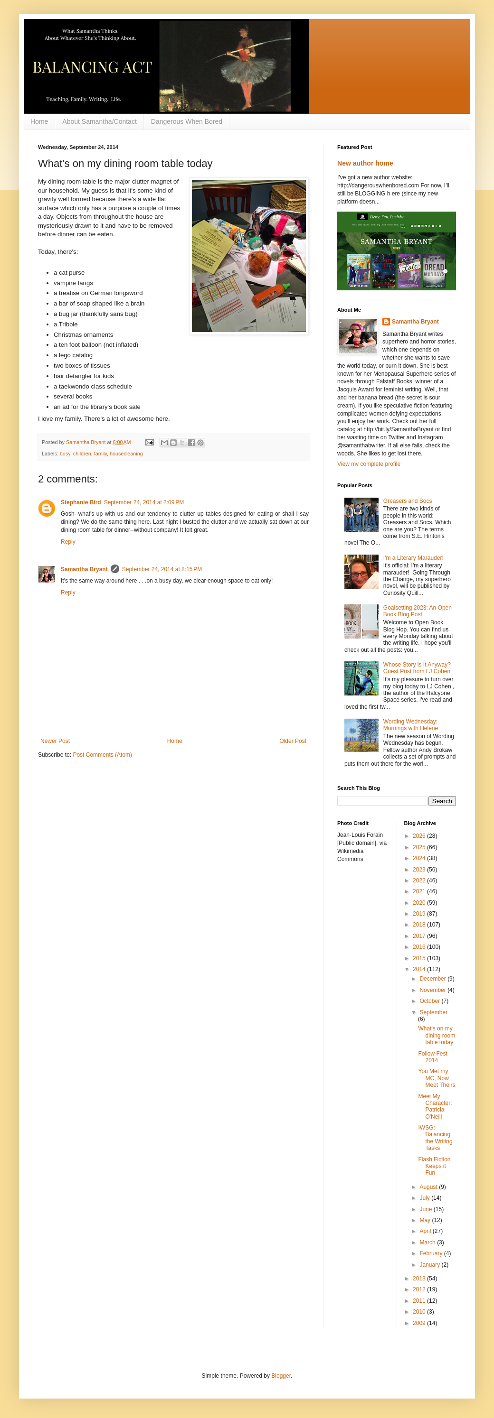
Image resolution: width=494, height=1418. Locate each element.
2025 (420, 847)
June (426, 1209)
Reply (68, 541)
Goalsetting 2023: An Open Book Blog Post (417, 611)
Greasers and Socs (407, 501)
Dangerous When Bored (186, 121)
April (425, 1231)
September (433, 1012)
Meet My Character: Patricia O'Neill (435, 1106)
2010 (420, 1311)
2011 (420, 1301)
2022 (420, 880)
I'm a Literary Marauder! (413, 558)
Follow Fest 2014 (432, 1057)
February (431, 1253)
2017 (420, 936)
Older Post (292, 741)
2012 (420, 1289)
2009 (420, 1323)
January (430, 1264)
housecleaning (126, 453)
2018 (420, 924)
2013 (420, 1278)
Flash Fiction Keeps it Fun (434, 1166)
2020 (420, 902)
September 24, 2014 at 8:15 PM (162, 569)
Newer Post (55, 741)
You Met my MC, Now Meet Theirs (436, 1078)
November (433, 990)
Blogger (281, 1375)
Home (39, 121)
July (425, 1198)
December (433, 978)
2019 (420, 913)
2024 (420, 858)
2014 (420, 969)
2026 (420, 836)
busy (65, 453)
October (430, 1001)
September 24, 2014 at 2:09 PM (144, 502)
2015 (420, 958)
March (428, 1242)
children (82, 453)
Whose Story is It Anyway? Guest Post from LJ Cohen (417, 668)
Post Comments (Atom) (102, 754)
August (429, 1187)
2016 (420, 947)
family (100, 453)
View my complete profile (368, 464)
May (425, 1220)
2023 (420, 869)
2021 (420, 891)
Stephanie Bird (81, 502)
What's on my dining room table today (436, 1035)
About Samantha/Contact (99, 121)
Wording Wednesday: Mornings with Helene (410, 725)
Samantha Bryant (84, 569)
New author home (365, 163)
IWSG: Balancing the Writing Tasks (435, 1137)
